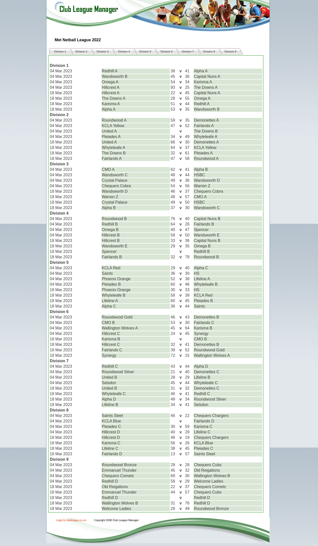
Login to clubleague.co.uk (71, 520)
